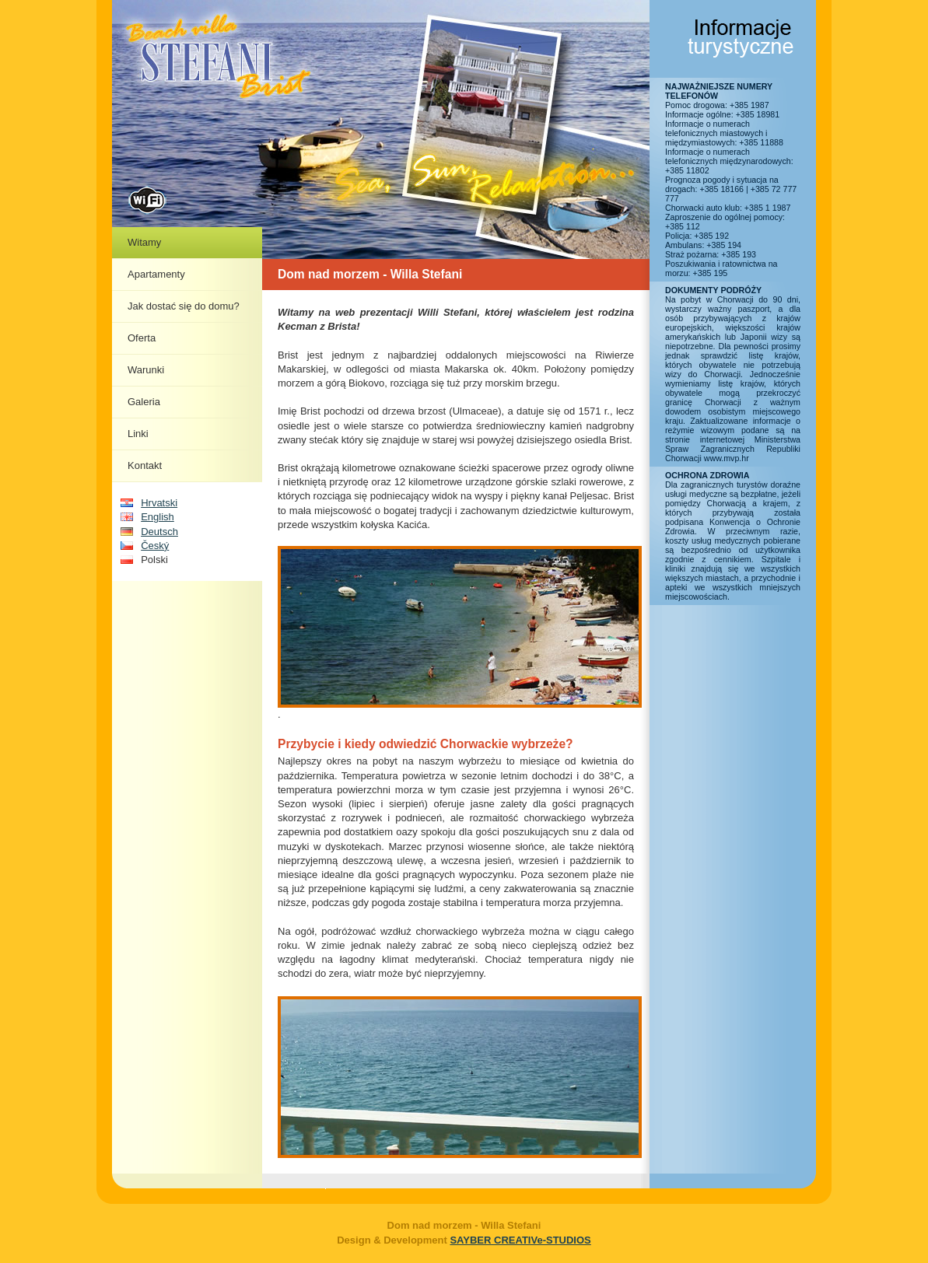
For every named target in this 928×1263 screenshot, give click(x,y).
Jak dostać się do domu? (184, 306)
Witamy (144, 242)
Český (155, 545)
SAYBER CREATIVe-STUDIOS (520, 1240)
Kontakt (145, 465)
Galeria (144, 402)
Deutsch (159, 531)
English (157, 517)
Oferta (142, 338)
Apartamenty (156, 274)
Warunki (146, 370)
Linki (138, 433)
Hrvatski (159, 503)
